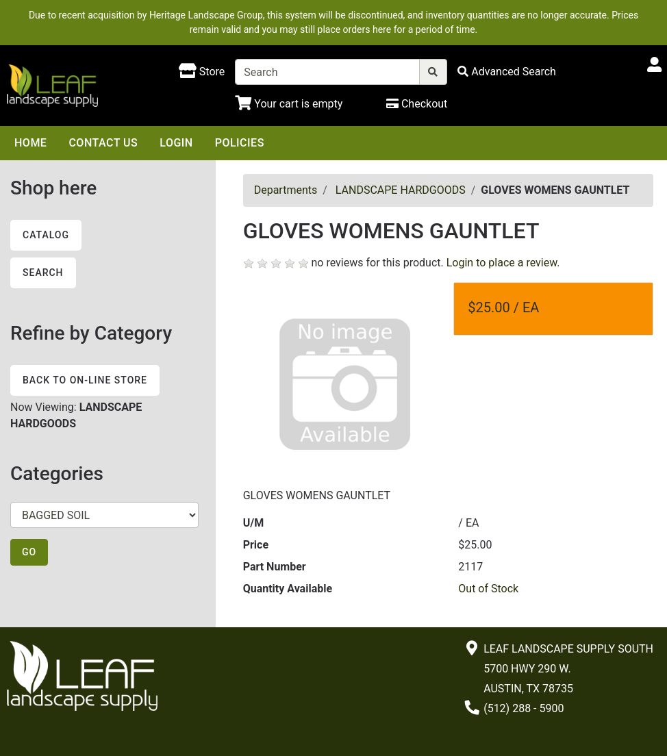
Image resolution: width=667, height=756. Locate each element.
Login (176, 142)
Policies (239, 142)
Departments (286, 190)
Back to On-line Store (85, 380)
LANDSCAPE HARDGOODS (401, 190)
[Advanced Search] (506, 71)
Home (30, 142)
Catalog (46, 234)
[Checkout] (416, 103)
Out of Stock (488, 588)
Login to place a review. (503, 262)
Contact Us (103, 142)
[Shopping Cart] (288, 103)
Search (43, 272)
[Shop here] (202, 72)
